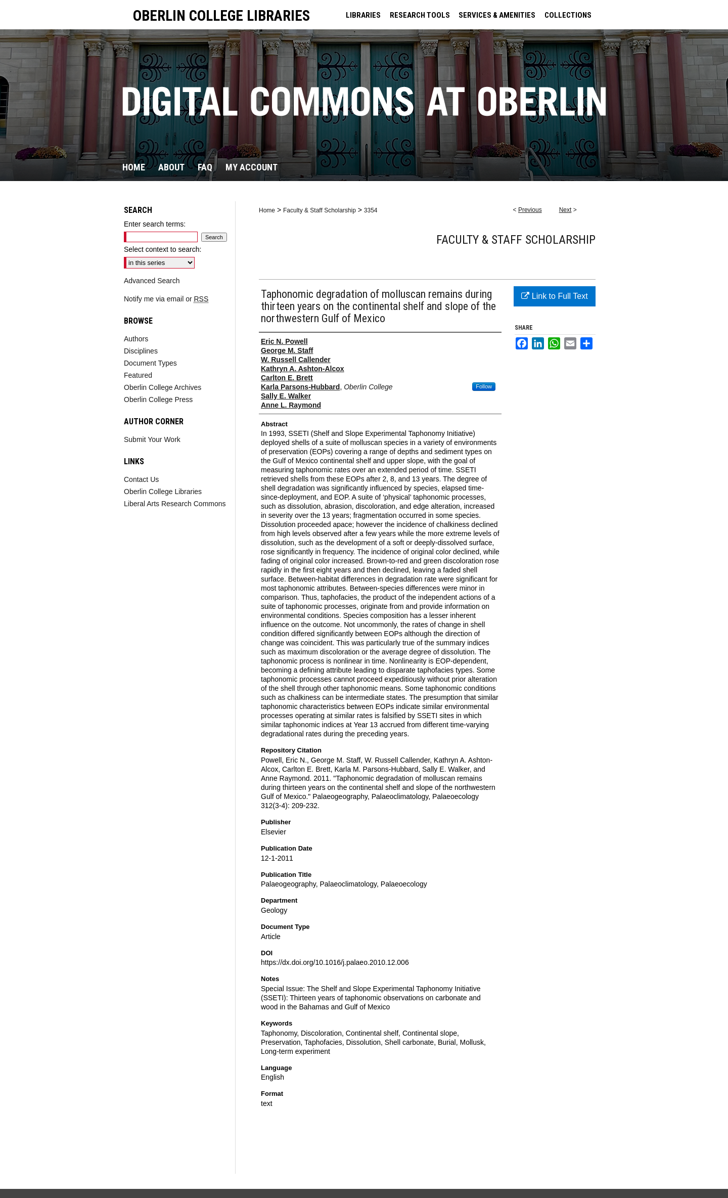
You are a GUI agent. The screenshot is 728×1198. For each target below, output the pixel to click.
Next (565, 209)
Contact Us (141, 479)
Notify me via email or (166, 299)
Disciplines (141, 351)
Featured (138, 375)
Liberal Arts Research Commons (175, 504)
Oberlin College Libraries (163, 491)
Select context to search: (162, 249)
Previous (530, 209)
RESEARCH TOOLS (420, 15)
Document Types (150, 363)
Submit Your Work (152, 439)
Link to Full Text (554, 296)
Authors (136, 339)
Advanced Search (152, 281)
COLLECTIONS (568, 15)
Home (267, 210)
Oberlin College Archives (162, 387)
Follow (484, 386)
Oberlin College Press (158, 399)
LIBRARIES (363, 15)
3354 (371, 210)
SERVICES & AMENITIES (497, 15)
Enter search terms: (155, 224)
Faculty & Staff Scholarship (319, 210)
